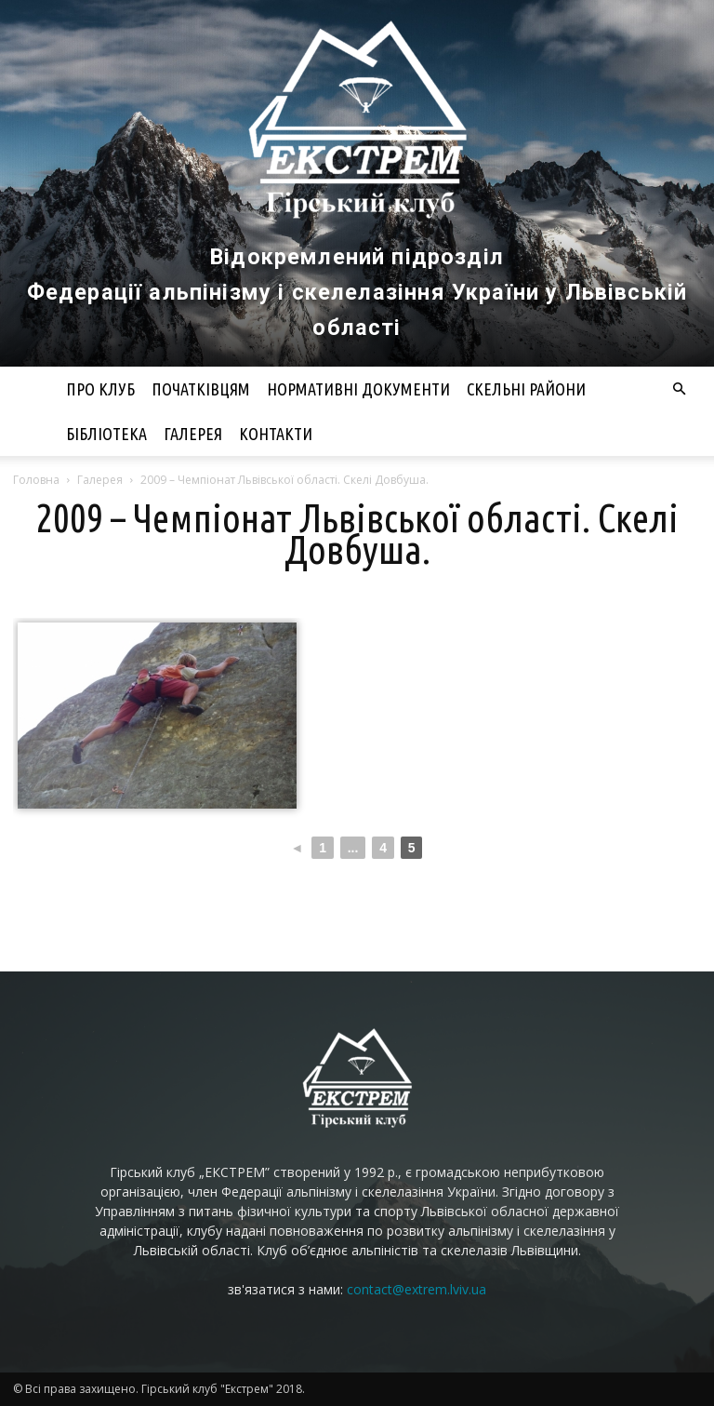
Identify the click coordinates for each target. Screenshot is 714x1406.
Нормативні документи (358, 389)
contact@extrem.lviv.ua (416, 1289)
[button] (678, 389)
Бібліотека (106, 433)
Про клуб (100, 389)
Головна (36, 480)
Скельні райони (526, 389)
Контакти (275, 433)
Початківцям (201, 389)
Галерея (193, 433)
